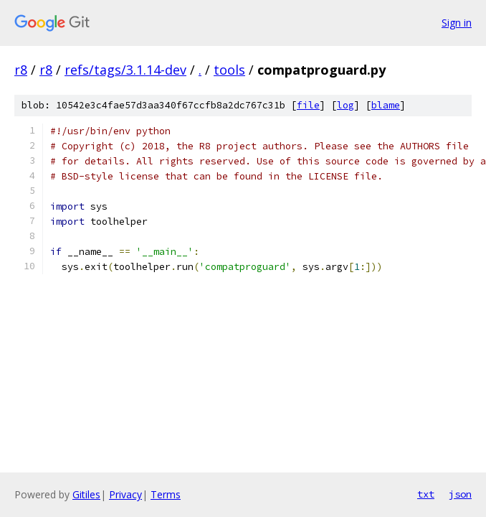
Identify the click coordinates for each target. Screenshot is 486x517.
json (460, 494)
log (345, 105)
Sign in (457, 22)
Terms (166, 494)
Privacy (125, 494)
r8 (20, 69)
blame (385, 105)
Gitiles (86, 494)
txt (425, 494)
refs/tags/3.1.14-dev (125, 69)
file (308, 105)
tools (229, 69)
